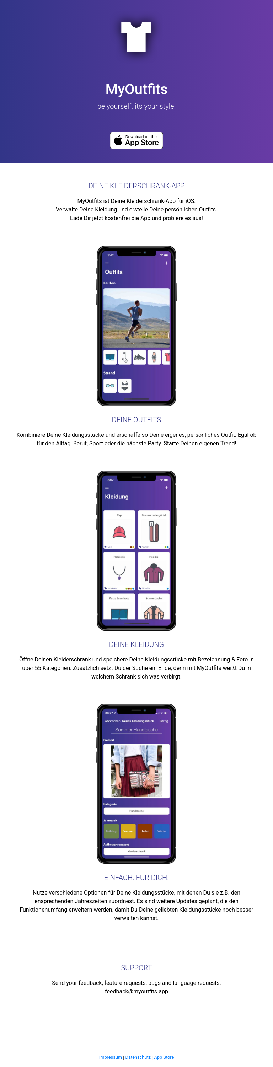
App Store (164, 1057)
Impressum (110, 1057)
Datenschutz (138, 1057)
